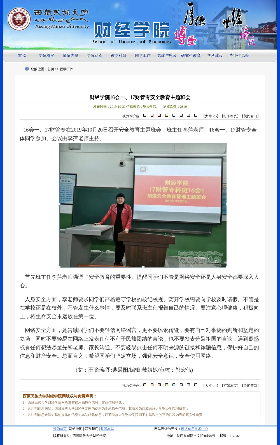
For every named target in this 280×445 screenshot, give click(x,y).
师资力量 (70, 55)
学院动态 (94, 55)
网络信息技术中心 (194, 429)
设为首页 (60, 429)
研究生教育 (191, 55)
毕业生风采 (239, 55)
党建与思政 (167, 55)
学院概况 (46, 55)
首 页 (22, 55)
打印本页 (230, 116)
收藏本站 (107, 429)
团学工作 (143, 55)
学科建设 (215, 55)
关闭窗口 (250, 116)
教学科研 (119, 55)
